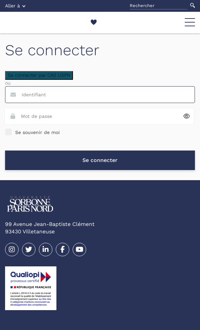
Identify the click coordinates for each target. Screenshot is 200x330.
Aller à (15, 5)
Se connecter (100, 160)
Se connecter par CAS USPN (39, 75)
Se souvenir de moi (37, 132)
